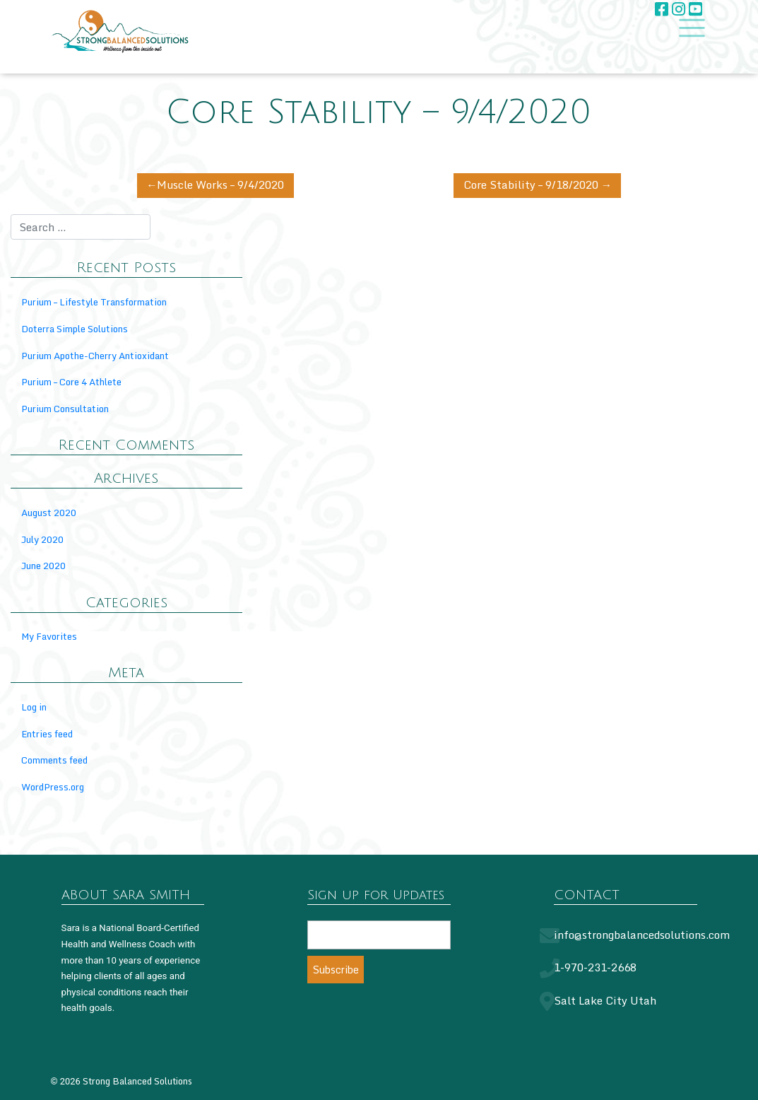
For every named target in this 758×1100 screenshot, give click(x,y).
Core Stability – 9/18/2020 (530, 184)
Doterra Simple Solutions (74, 329)
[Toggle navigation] (687, 28)
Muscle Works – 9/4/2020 (220, 184)
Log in (34, 707)
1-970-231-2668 (595, 967)
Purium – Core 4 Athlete (71, 382)
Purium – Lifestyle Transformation (94, 302)
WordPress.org (52, 787)
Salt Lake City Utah (605, 1000)
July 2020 (42, 539)
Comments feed (54, 760)
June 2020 (43, 565)
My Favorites (49, 636)
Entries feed (47, 734)
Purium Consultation (65, 408)
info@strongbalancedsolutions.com (642, 934)
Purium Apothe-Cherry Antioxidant (95, 355)
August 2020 (48, 512)
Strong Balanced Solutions (137, 1081)
